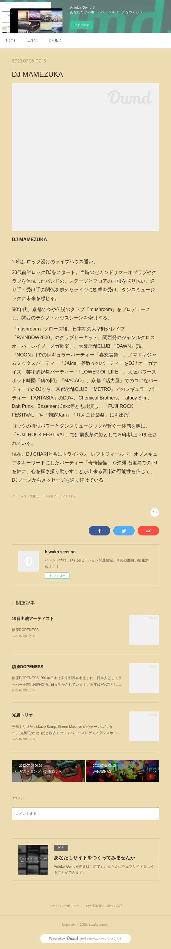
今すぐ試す (81, 25)
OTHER (55, 40)
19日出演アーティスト (33, 618)
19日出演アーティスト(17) (59, 496)
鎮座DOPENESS (25, 630)
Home (10, 40)
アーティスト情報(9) (25, 496)
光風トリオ (22, 715)
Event (32, 40)
